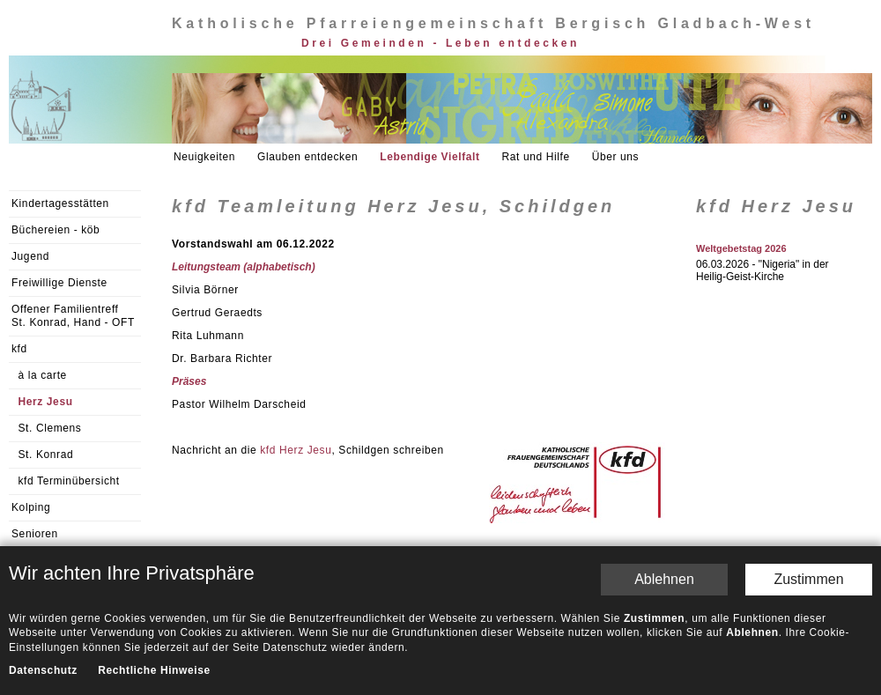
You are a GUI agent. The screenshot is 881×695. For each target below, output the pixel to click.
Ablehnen (664, 426)
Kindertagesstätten (60, 203)
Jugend (30, 256)
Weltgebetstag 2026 (741, 248)
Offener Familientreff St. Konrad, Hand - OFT (73, 316)
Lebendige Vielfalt (429, 157)
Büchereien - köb (55, 230)
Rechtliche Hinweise (154, 519)
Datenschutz (43, 519)
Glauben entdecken (307, 157)
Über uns (616, 157)
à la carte (43, 375)
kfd (19, 349)
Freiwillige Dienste (59, 283)
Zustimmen (808, 426)
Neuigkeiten (204, 157)
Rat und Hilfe (536, 157)
